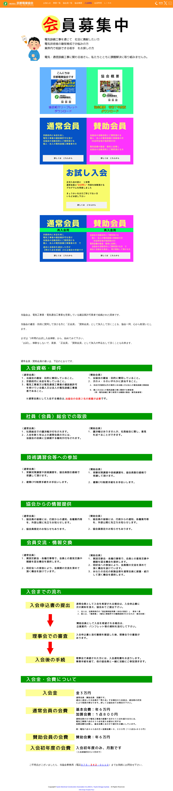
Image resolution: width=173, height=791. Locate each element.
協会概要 (78, 3)
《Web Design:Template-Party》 (86, 789)
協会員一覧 (67, 3)
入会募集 (88, 3)
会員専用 (98, 3)
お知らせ (47, 3)
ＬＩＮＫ (108, 3)
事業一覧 (57, 3)
